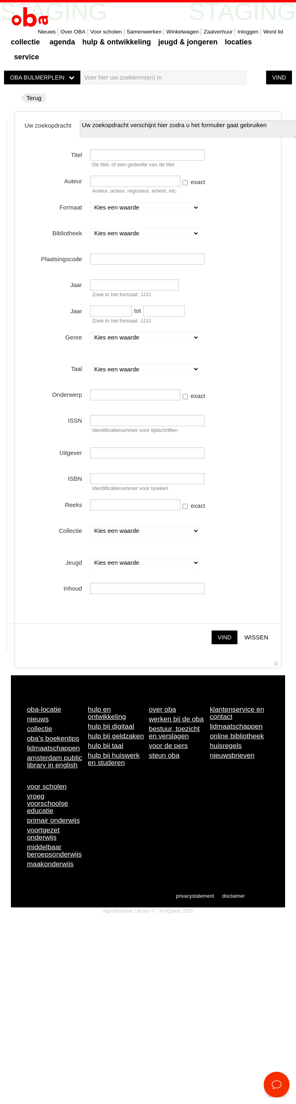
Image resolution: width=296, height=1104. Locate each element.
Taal (76, 368)
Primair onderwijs (53, 820)
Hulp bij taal (106, 746)
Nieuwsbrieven (232, 755)
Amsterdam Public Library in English (54, 761)
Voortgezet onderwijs (43, 833)
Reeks (73, 504)
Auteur (73, 181)
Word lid (273, 32)
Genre (73, 337)
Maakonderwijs (50, 864)
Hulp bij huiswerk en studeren (114, 759)
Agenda (62, 42)
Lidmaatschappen (53, 748)
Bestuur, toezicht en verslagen (174, 732)
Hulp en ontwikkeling (107, 713)
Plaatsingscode (61, 259)
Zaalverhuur (218, 32)
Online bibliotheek (237, 736)
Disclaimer (233, 896)
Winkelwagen (182, 32)
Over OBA (73, 32)
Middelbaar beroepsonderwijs (54, 850)
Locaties (238, 42)
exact (194, 181)
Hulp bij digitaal (111, 726)
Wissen (256, 637)
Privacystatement (195, 896)
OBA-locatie (44, 709)
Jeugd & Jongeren (188, 42)
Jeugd (73, 562)
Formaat (70, 207)
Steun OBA (164, 755)
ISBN (75, 478)
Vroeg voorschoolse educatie (47, 803)
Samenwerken (144, 32)
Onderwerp (67, 394)
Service (26, 57)
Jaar (76, 284)
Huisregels (225, 746)
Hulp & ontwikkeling (116, 42)
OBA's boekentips (53, 738)
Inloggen (247, 32)
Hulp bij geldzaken (116, 736)
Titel (76, 154)
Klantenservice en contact (237, 713)
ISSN (75, 420)
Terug (34, 97)
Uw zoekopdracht (48, 125)
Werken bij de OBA (176, 719)
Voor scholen (106, 32)
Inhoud (72, 588)
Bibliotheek (67, 233)
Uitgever (70, 452)
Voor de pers (168, 746)
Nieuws (47, 32)
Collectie (25, 42)
